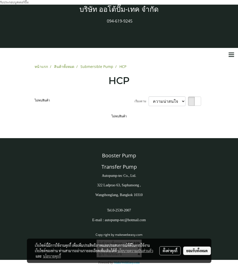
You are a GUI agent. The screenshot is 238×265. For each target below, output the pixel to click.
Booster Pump (119, 155)
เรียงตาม (141, 101)
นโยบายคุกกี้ (52, 256)
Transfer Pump (119, 166)
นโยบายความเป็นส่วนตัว (135, 250)
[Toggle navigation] (231, 55)
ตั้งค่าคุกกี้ (170, 250)
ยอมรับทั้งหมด (197, 250)
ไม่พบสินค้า (42, 100)
